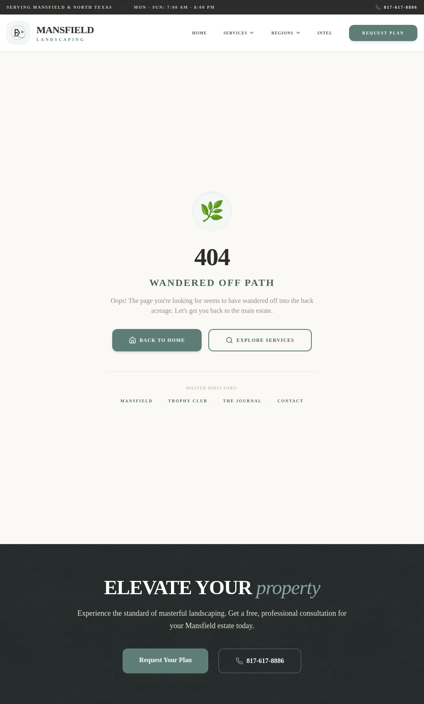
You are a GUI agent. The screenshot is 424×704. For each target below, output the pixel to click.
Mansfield (136, 401)
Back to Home (157, 340)
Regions (286, 33)
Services (239, 33)
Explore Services (260, 340)
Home (199, 33)
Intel (325, 33)
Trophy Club (187, 401)
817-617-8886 (396, 7)
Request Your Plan (165, 659)
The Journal (242, 401)
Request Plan (383, 33)
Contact (290, 401)
